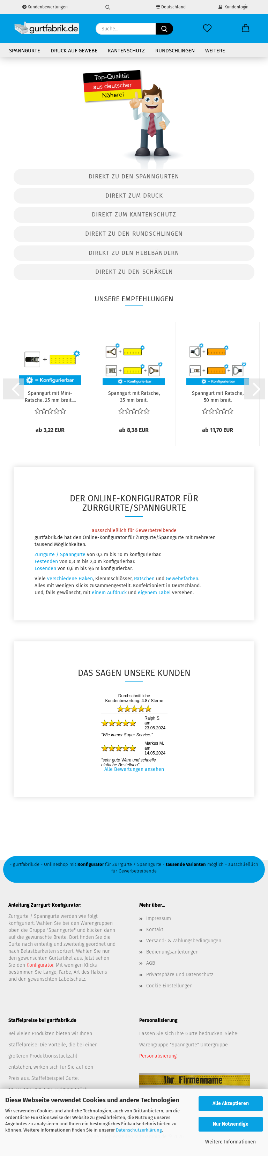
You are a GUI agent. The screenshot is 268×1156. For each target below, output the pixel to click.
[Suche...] (164, 29)
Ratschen (144, 579)
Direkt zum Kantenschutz (134, 214)
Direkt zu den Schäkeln (134, 271)
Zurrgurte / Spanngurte (60, 555)
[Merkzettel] (207, 28)
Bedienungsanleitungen (172, 952)
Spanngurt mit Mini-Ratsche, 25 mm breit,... (50, 396)
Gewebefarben (182, 579)
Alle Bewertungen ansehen (134, 769)
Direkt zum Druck (134, 195)
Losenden (45, 569)
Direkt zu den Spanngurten (134, 176)
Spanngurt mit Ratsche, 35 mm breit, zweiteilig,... (134, 396)
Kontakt (154, 930)
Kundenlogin (233, 7)
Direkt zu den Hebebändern (134, 253)
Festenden (46, 562)
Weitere (215, 50)
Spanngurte (24, 50)
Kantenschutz (126, 50)
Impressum (158, 918)
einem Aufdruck (109, 593)
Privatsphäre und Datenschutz (179, 975)
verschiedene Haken (70, 579)
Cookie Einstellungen (169, 986)
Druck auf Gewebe (74, 50)
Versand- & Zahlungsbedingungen (183, 941)
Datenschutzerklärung (139, 1130)
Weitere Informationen (230, 1142)
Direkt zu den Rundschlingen (134, 233)
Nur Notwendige (230, 1124)
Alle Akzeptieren (231, 1103)
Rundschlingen (175, 50)
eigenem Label (154, 593)
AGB (150, 963)
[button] (245, 28)
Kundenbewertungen (45, 7)
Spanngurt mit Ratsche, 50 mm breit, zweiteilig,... (218, 396)
